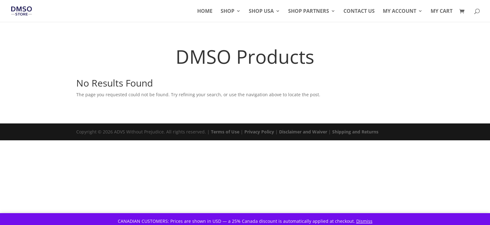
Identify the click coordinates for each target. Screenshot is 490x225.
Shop (227, 11)
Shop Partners (308, 11)
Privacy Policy (259, 132)
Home (204, 11)
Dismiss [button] (364, 221)
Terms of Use (225, 132)
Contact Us (359, 11)
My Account (399, 11)
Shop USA (261, 11)
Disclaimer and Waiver (303, 132)
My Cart (441, 11)
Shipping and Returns (355, 132)
